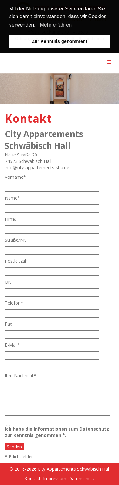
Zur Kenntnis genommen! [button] (59, 41)
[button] (38, 26)
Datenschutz (82, 478)
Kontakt (32, 478)
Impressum (54, 478)
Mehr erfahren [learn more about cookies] (56, 25)
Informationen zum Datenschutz (71, 429)
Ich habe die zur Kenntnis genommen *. (57, 432)
